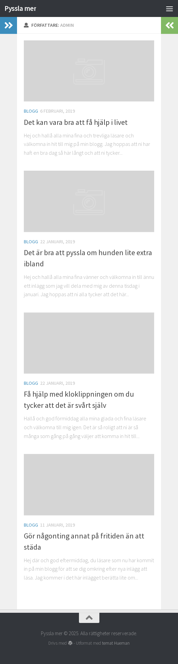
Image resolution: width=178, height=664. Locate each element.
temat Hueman (116, 643)
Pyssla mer (20, 8)
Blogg (31, 111)
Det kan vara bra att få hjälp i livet (76, 122)
